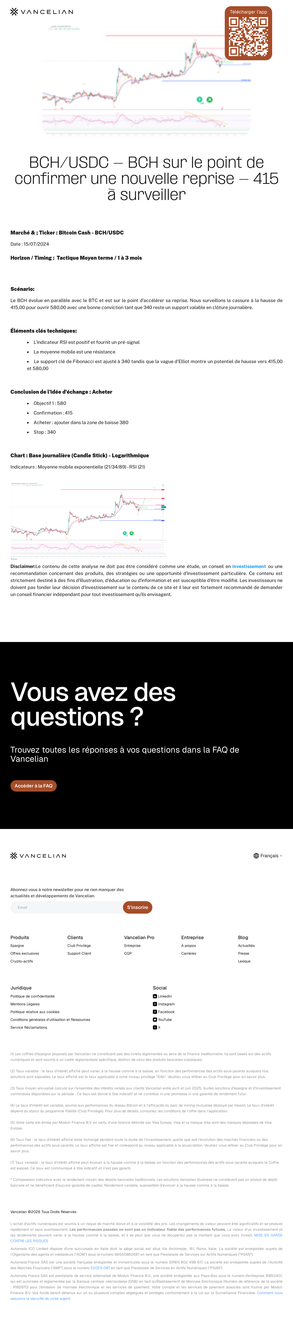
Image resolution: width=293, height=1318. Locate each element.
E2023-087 (100, 1268)
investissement (249, 566)
